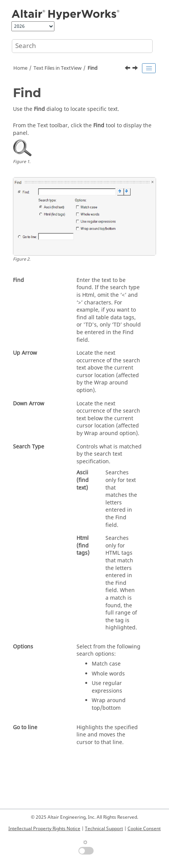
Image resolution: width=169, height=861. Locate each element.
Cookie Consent (144, 828)
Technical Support (104, 828)
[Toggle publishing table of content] (149, 68)
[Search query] (82, 46)
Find (92, 68)
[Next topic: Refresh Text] (136, 69)
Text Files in (57, 68)
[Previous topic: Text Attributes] (128, 69)
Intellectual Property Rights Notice (44, 828)
